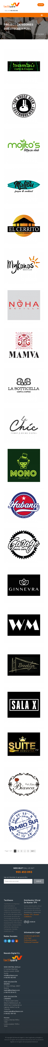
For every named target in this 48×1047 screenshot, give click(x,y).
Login (41, 4)
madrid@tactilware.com (12, 990)
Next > (33, 851)
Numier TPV (28, 914)
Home (35, 34)
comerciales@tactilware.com (13, 1011)
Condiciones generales (32, 936)
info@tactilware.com (11, 975)
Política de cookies (30, 940)
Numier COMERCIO (31, 915)
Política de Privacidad (31, 942)
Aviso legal (27, 938)
